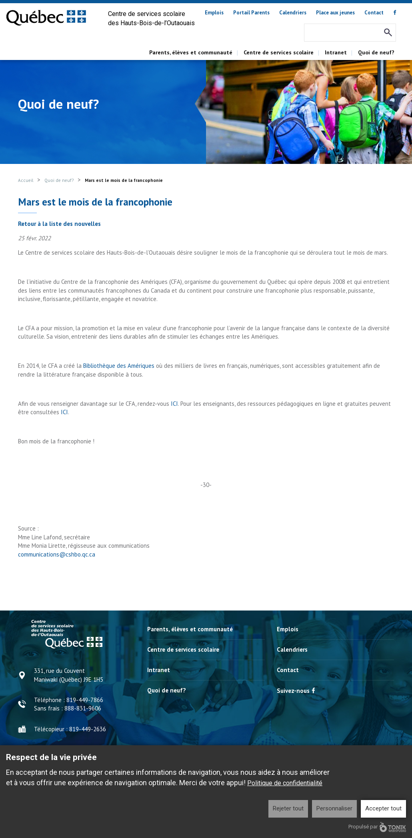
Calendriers (292, 12)
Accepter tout (383, 808)
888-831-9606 (82, 708)
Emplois (214, 12)
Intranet (336, 52)
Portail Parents (251, 12)
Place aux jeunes (335, 12)
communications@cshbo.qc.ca (56, 554)
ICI (174, 403)
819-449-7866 (84, 700)
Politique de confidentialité (284, 783)
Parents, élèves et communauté (190, 52)
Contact (374, 12)
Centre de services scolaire (279, 52)
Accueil (25, 180)
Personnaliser (334, 808)
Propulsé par (377, 827)
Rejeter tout (288, 808)
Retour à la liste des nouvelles (59, 223)
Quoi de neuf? (376, 52)
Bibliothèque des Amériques (119, 365)
